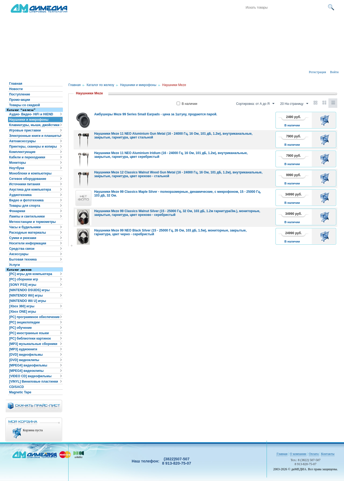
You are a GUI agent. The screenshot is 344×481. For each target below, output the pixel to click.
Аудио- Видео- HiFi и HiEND (31, 114)
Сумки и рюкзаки (22, 238)
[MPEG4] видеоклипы (26, 371)
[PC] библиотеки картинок (30, 338)
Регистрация (317, 72)
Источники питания (24, 184)
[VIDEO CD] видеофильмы (30, 376)
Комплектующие (22, 152)
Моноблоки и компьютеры (30, 173)
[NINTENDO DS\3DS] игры (29, 290)
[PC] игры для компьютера (30, 274)
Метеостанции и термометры (32, 222)
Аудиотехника (20, 195)
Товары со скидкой (24, 105)
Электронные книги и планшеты (35, 136)
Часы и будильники (25, 227)
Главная (15, 83)
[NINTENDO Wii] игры (26, 295)
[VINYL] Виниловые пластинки (33, 381)
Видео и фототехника (26, 200)
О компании (298, 454)
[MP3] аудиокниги (23, 349)
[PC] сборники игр (23, 279)
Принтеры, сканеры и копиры (33, 146)
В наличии (187, 104)
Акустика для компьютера (30, 189)
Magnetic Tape (20, 392)
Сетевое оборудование (27, 179)
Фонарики (17, 211)
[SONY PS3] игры (22, 285)
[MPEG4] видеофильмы (28, 365)
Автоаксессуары (22, 141)
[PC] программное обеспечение (34, 317)
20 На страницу (294, 103)
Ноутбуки (16, 168)
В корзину (325, 120)
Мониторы (17, 163)
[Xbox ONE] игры (22, 311)
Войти (334, 72)
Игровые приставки (25, 130)
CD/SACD (16, 387)
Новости (16, 89)
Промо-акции (19, 100)
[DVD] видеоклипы (24, 360)
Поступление (19, 94)
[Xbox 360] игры (21, 306)
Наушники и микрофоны (28, 120)
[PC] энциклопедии (24, 322)
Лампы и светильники (27, 216)
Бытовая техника (23, 259)
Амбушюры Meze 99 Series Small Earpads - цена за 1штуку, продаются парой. (155, 114)
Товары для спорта (24, 206)
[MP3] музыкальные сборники (33, 344)
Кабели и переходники (27, 157)
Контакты (328, 454)
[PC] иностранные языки (29, 333)
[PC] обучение (20, 328)
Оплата (314, 454)
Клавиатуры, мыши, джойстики (34, 125)
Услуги (14, 265)
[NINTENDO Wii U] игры (27, 301)
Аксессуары (18, 254)
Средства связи (21, 249)
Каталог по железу (100, 85)
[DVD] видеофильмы (26, 355)
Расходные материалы (27, 232)
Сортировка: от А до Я (255, 103)
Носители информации (27, 243)
